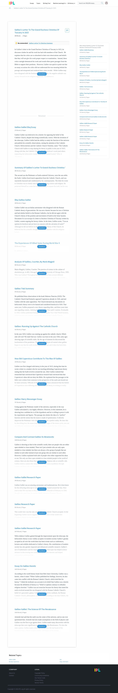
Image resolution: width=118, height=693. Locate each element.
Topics (39, 3)
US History (71, 3)
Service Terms (39, 683)
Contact (11, 675)
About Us (12, 673)
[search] (102, 3)
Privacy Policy (39, 680)
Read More (42, 152)
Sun (61, 659)
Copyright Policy (40, 673)
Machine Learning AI (59, 3)
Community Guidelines (42, 675)
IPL (10, 8)
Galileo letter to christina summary (41, 43)
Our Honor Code (40, 678)
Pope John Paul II (64, 661)
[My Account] (107, 3)
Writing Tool (47, 3)
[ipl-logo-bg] (12, 3)
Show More (42, 74)
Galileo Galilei (12, 659)
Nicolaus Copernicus (14, 661)
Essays (33, 3)
